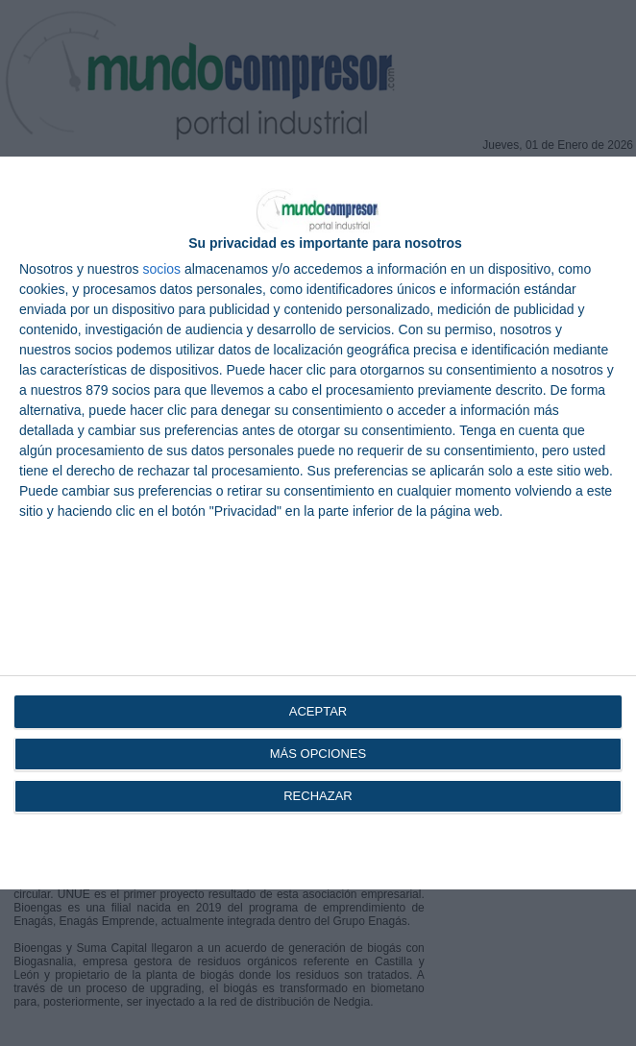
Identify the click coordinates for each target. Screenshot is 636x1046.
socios (161, 269)
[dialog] (318, 522)
